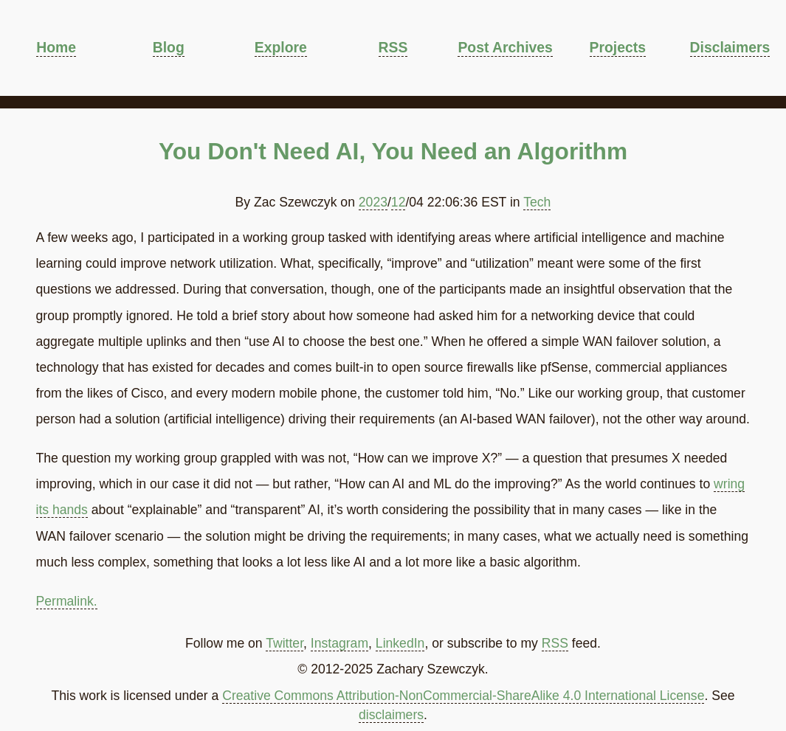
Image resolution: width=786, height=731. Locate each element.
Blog (169, 47)
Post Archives (505, 47)
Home (56, 47)
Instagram (339, 643)
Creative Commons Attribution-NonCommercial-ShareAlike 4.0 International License (463, 695)
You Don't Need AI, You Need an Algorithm (393, 151)
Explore (281, 47)
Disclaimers (730, 47)
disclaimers (391, 714)
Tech (537, 202)
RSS (393, 47)
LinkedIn (400, 643)
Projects (618, 47)
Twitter (284, 643)
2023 (373, 202)
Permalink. (66, 601)
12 (398, 202)
